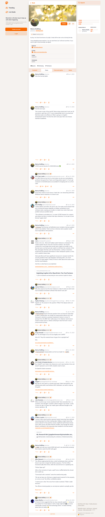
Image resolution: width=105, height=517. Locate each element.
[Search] (88, 3)
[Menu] (73, 23)
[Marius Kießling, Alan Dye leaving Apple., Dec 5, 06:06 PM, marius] (52, 88)
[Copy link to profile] (69, 23)
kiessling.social (39, 30)
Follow (64, 24)
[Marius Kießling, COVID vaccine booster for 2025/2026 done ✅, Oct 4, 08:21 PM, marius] (52, 166)
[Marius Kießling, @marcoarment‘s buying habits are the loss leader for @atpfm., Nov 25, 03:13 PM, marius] (52, 352)
